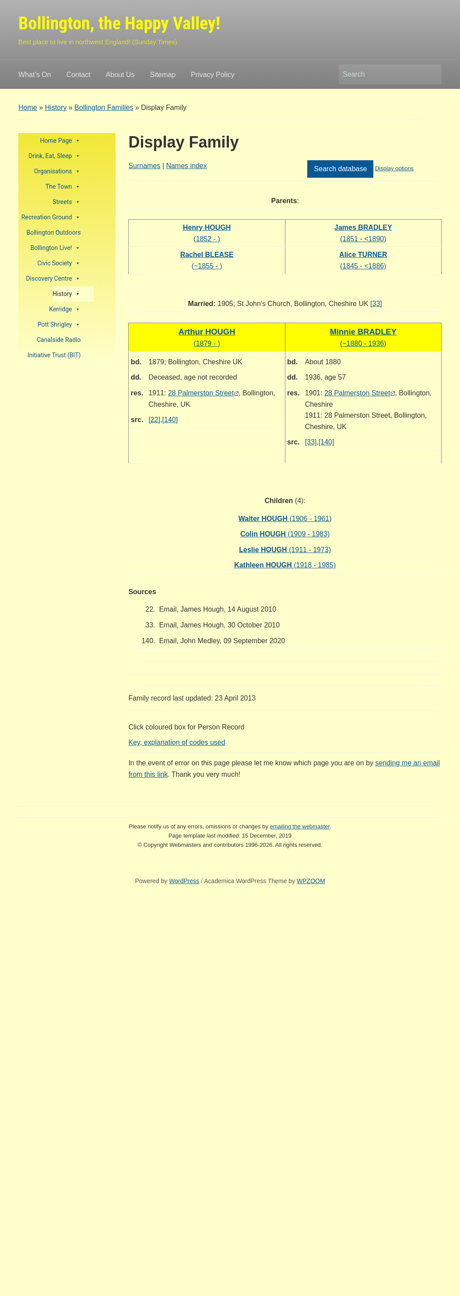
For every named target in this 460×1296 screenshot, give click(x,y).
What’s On (34, 74)
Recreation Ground (51, 217)
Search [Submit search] (430, 74)
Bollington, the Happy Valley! (119, 23)
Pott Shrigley (59, 324)
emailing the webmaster (300, 826)
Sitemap (163, 74)
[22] (154, 419)
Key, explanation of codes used (176, 742)
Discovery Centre (53, 278)
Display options (394, 168)
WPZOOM (311, 880)
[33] (376, 303)
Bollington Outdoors (54, 232)
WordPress (184, 880)
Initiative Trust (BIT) (54, 355)
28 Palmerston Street (201, 393)
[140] (170, 419)
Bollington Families (103, 107)
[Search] (382, 74)
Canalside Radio (59, 339)
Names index (186, 165)
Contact (78, 74)
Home (27, 107)
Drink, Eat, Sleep (54, 156)
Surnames (144, 165)
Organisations (57, 171)
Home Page (60, 140)
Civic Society (59, 263)
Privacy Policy (213, 74)
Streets (67, 202)
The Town (63, 186)
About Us (120, 74)
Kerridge (65, 309)
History (56, 107)
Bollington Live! (56, 248)
